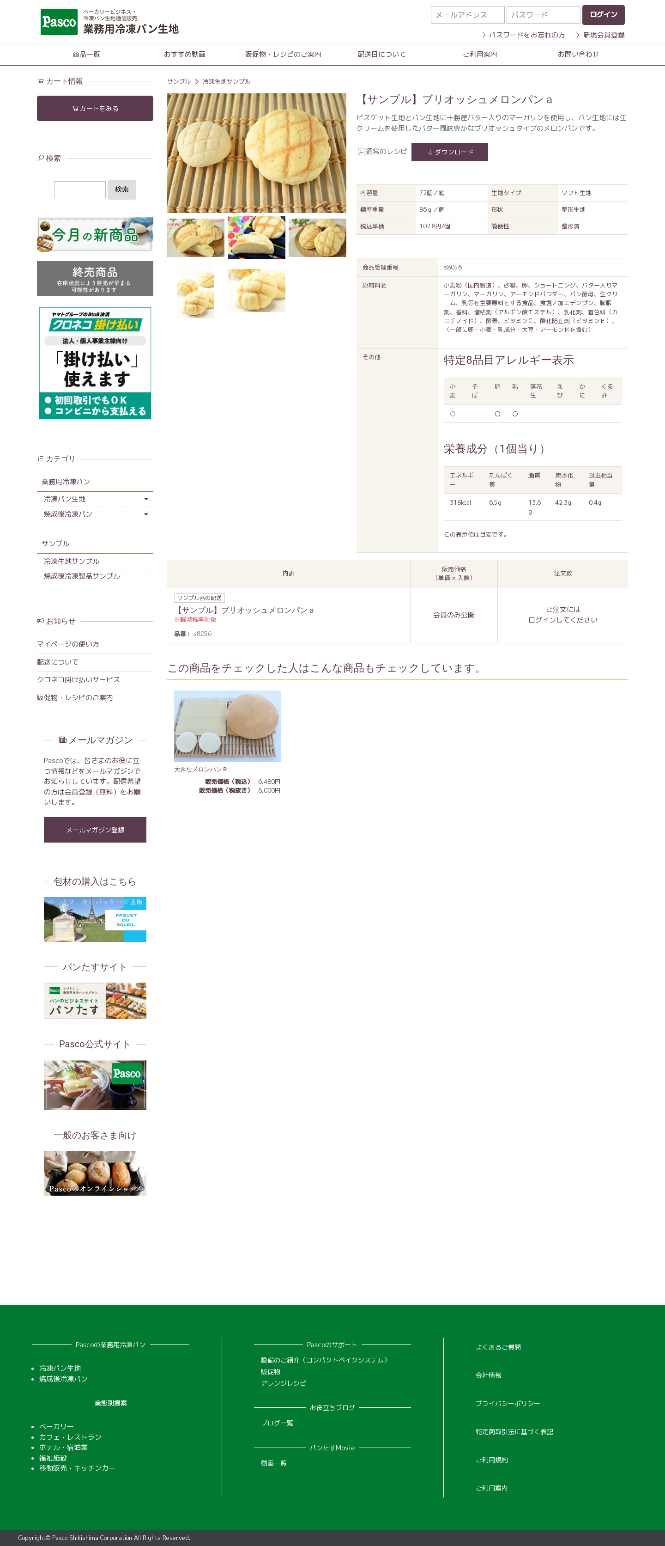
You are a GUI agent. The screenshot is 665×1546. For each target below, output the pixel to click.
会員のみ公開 (454, 615)
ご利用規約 (492, 1459)
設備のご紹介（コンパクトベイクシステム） (325, 1360)
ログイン (542, 620)
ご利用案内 (480, 54)
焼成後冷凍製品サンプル (82, 576)
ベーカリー (56, 1426)
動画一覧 (274, 1463)
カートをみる (95, 108)
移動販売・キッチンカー (77, 1468)
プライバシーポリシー (508, 1403)
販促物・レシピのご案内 (283, 54)
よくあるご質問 (498, 1347)
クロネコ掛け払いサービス (78, 679)
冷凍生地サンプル (227, 81)
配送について (58, 662)
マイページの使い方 (68, 644)
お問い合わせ (578, 54)
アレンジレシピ (283, 1383)
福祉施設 (53, 1458)
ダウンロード (450, 152)
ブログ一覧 (277, 1422)
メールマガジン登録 (95, 829)
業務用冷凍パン (66, 482)
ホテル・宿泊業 (63, 1447)
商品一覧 (86, 54)
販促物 (270, 1371)
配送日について (381, 54)
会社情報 (489, 1375)
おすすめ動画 (185, 54)
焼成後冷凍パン (68, 514)
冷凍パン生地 (64, 499)
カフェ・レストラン (70, 1437)
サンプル (179, 81)
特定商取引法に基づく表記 (514, 1431)
